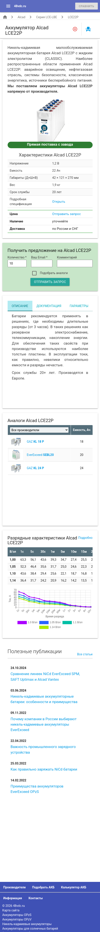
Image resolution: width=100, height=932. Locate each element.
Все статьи (85, 654)
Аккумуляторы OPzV (17, 919)
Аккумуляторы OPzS (17, 915)
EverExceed (40, 455)
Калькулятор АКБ (73, 887)
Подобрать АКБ (43, 887)
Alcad (21, 17)
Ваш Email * (39, 257)
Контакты (35, 898)
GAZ (35, 441)
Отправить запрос (66, 214)
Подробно (85, 537)
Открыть (58, 202)
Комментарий (67, 257)
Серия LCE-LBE (46, 17)
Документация (49, 306)
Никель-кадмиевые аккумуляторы (27, 924)
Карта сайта (11, 910)
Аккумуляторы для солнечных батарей (30, 928)
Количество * (17, 257)
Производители (14, 887)
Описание (20, 306)
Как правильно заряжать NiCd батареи (44, 769)
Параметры (79, 306)
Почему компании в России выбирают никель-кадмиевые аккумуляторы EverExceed (44, 724)
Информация (12, 898)
